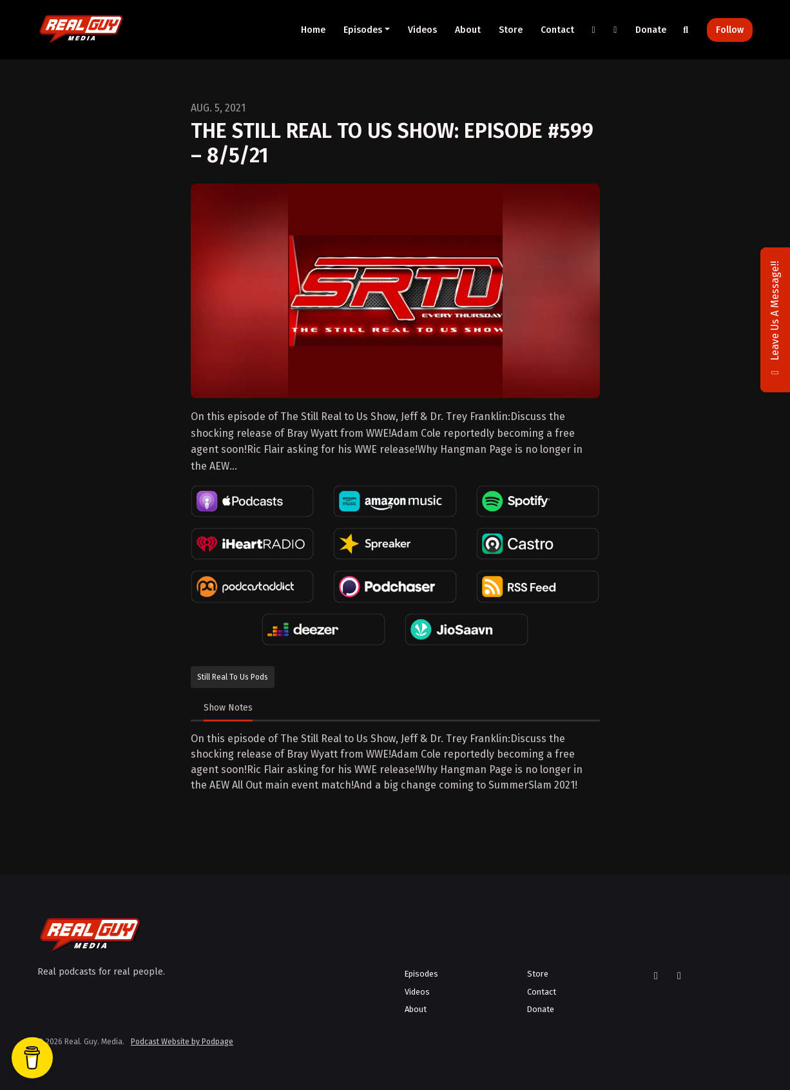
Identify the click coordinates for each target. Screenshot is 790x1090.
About (468, 29)
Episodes (362, 29)
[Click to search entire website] (686, 30)
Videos (422, 29)
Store (511, 29)
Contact (557, 29)
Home (313, 29)
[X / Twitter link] (594, 30)
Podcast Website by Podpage (182, 1041)
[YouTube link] (615, 30)
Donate (650, 29)
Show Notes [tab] (228, 707)
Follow (730, 29)
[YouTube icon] (679, 976)
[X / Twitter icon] (656, 976)
